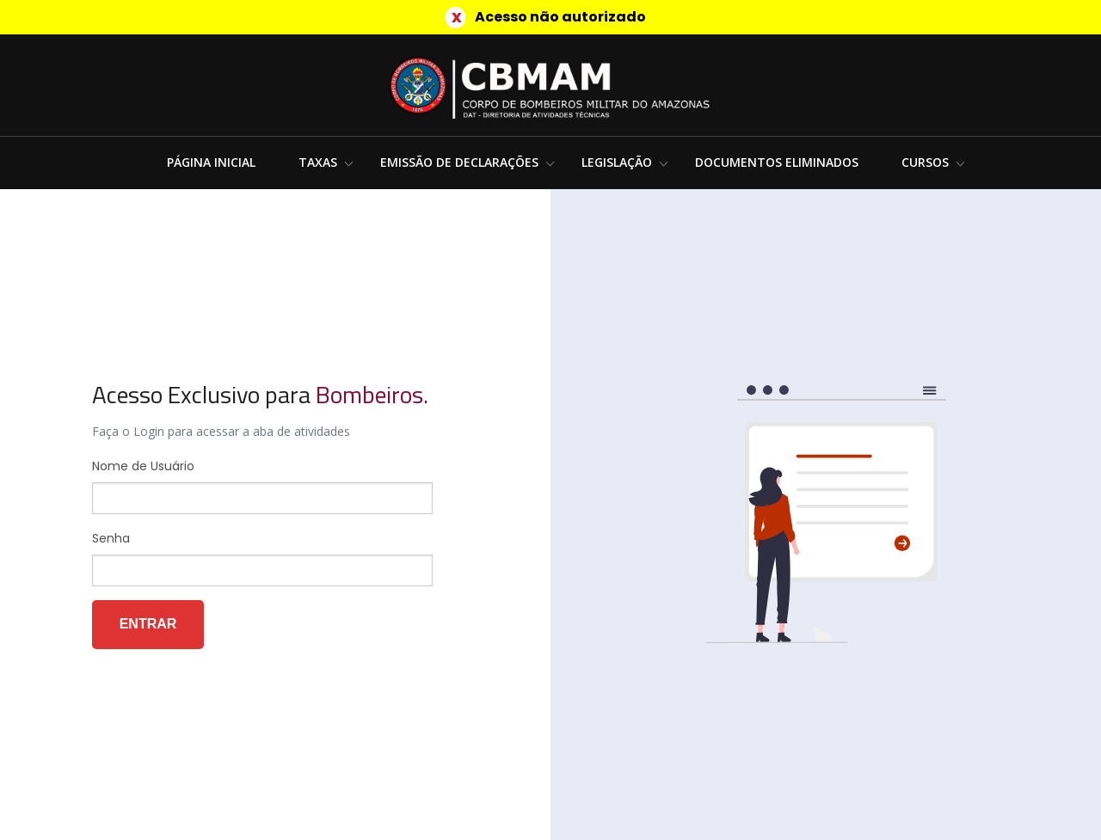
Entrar (148, 623)
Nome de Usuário (143, 466)
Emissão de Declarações (459, 162)
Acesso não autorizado (560, 17)
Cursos (925, 162)
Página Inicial (211, 162)
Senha (111, 538)
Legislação (616, 162)
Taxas (317, 162)
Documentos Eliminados (776, 162)
